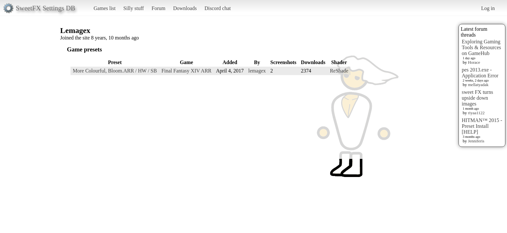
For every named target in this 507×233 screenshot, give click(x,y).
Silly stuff (134, 8)
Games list (105, 8)
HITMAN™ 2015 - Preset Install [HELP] (482, 126)
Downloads (185, 8)
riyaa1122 (476, 112)
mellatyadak (478, 84)
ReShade (339, 70)
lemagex (257, 70)
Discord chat (217, 8)
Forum (159, 8)
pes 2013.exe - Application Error (480, 72)
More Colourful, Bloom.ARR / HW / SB (115, 70)
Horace (474, 62)
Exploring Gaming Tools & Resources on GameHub (481, 47)
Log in (488, 8)
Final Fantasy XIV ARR (186, 70)
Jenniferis (476, 141)
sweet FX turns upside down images (477, 97)
